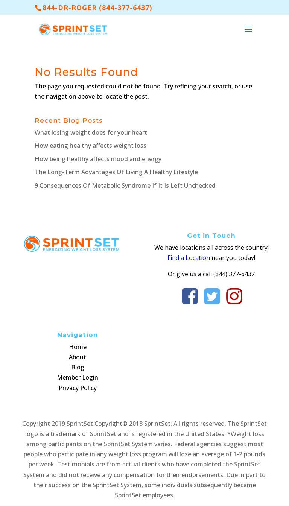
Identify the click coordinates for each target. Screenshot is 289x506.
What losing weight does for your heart (91, 132)
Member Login (77, 377)
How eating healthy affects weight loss (90, 145)
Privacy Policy (78, 388)
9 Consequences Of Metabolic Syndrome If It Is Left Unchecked (125, 185)
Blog (77, 367)
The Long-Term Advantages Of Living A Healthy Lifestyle (116, 172)
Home (78, 347)
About (77, 357)
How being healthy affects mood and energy (98, 159)
